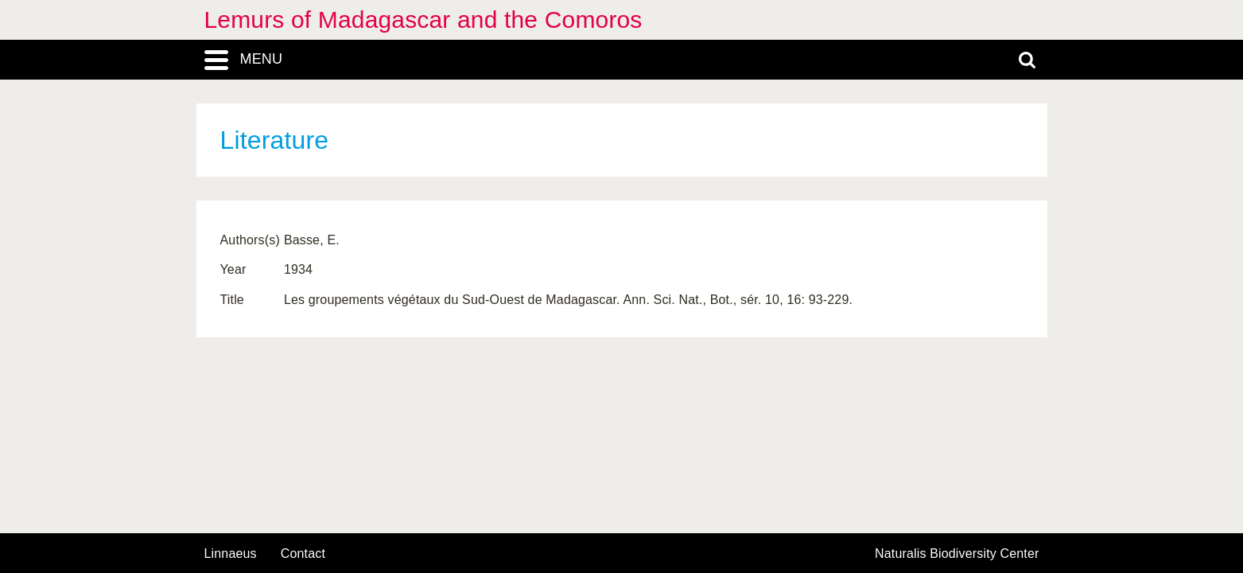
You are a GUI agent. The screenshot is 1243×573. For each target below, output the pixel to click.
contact (303, 553)
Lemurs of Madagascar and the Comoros (423, 19)
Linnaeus (230, 554)
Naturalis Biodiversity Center (957, 554)
